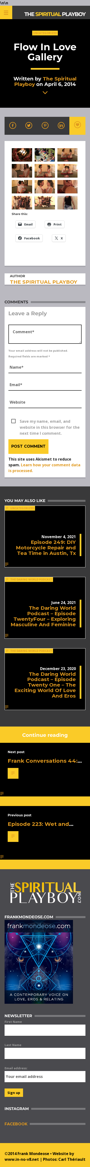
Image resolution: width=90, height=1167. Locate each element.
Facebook (16, 1124)
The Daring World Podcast (31, 579)
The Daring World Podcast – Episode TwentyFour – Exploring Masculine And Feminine (43, 616)
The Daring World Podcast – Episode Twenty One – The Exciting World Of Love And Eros (45, 685)
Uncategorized (45, 33)
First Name (13, 1022)
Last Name (13, 1045)
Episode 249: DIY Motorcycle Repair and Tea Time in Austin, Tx (46, 547)
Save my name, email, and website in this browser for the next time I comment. (50, 421)
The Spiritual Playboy (45, 81)
